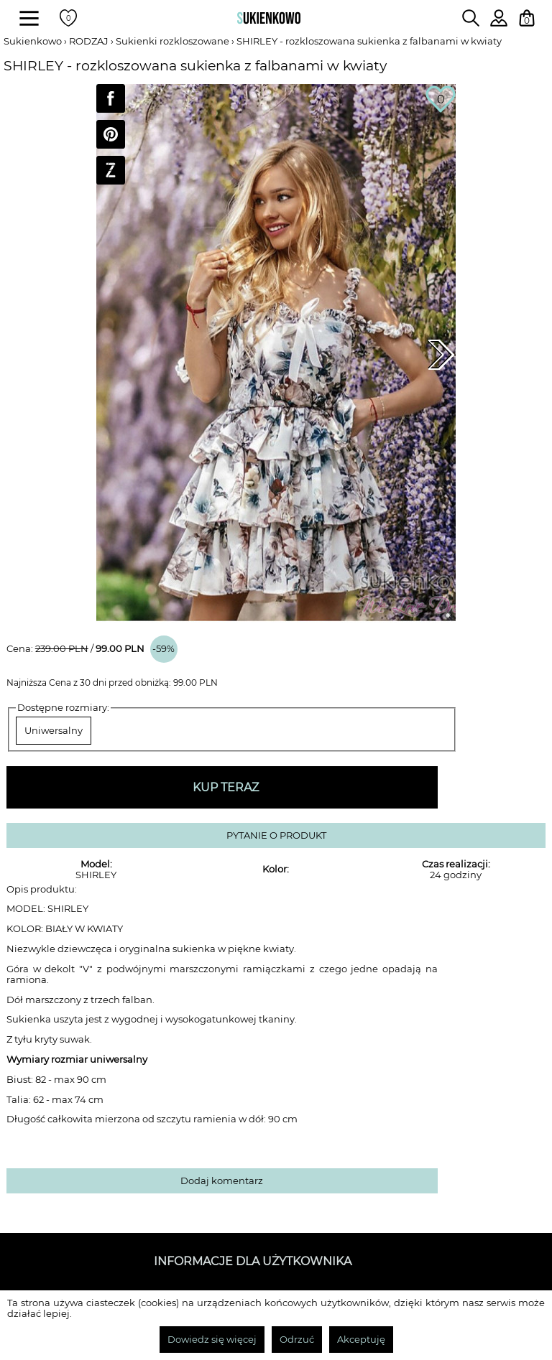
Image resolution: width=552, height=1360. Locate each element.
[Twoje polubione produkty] (68, 18)
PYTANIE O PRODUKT (276, 835)
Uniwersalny (53, 730)
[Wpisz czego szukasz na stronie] (470, 18)
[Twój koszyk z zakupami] (526, 18)
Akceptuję (361, 1339)
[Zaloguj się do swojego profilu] (498, 22)
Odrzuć (297, 1339)
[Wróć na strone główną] (268, 18)
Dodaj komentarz (221, 1180)
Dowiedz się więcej (212, 1339)
